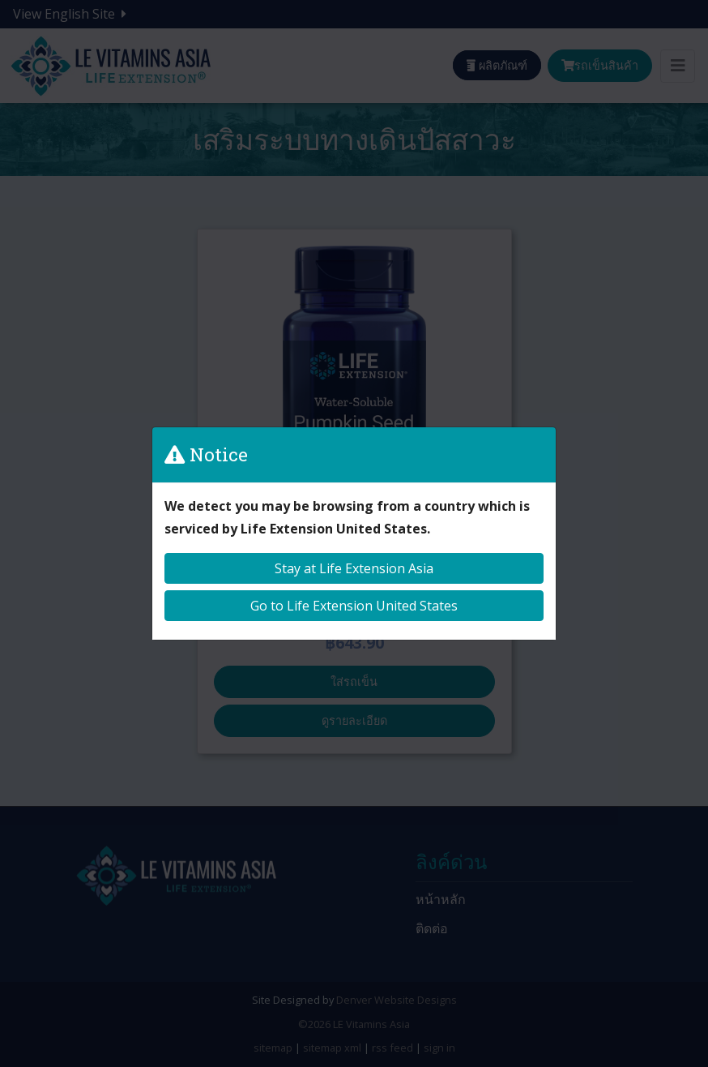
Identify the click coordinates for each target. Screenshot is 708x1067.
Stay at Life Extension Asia (354, 568)
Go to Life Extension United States (354, 606)
